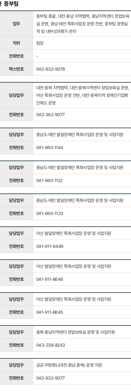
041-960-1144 (49, 147)
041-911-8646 (49, 279)
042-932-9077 (50, 378)
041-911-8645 (49, 312)
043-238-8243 (50, 345)
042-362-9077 (50, 114)
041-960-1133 (49, 213)
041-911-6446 (50, 246)
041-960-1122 (49, 180)
